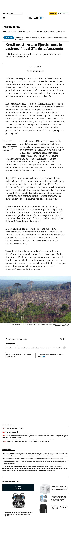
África (37, 31)
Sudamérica (39, 348)
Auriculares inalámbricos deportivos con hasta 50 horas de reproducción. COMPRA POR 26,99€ (18, 514)
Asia (33, 31)
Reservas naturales (29, 348)
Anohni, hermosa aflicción (14, 428)
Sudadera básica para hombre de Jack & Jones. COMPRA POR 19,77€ (59, 507)
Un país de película (12, 432)
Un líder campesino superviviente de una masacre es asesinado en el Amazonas (9, 147)
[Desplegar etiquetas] (64, 347)
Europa (5, 31)
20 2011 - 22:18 (35, 66)
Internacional (11, 26)
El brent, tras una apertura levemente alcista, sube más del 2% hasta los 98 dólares (41, 38)
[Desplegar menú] (3, 18)
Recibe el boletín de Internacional (17, 339)
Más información (10, 356)
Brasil (11, 348)
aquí (43, 356)
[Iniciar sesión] (63, 13)
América (46, 348)
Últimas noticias (60, 31)
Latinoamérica (21, 31)
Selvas (7, 348)
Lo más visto (6, 449)
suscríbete (53, 13)
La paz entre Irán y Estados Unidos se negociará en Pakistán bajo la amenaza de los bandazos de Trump (33, 458)
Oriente (28, 31)
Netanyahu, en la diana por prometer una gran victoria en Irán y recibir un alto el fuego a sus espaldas (33, 466)
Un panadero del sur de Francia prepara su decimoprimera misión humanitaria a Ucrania (29, 470)
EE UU (9, 31)
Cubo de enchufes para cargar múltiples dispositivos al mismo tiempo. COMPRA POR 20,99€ (59, 488)
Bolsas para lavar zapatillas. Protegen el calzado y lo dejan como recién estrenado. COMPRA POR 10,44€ (59, 498)
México (14, 31)
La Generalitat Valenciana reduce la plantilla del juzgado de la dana (27, 441)
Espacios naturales (55, 348)
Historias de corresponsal (47, 31)
